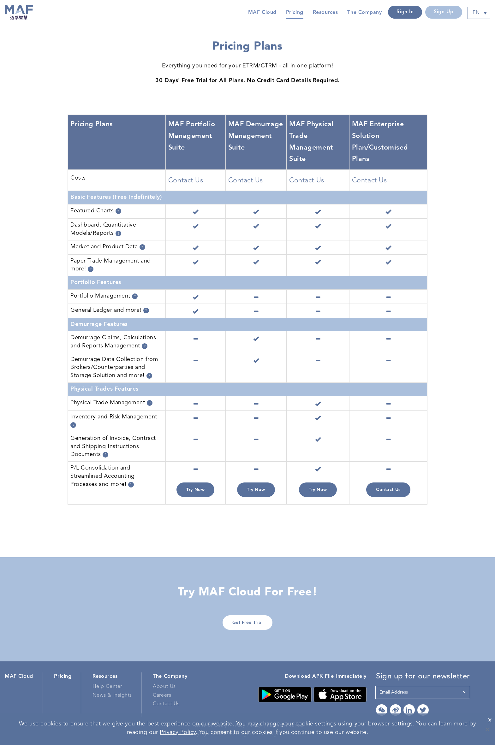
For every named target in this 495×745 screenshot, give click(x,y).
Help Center (107, 686)
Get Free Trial (247, 622)
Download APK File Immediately (326, 676)
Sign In (405, 12)
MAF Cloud (262, 12)
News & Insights (112, 695)
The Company (170, 676)
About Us (164, 686)
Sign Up (444, 12)
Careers (162, 695)
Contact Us (388, 490)
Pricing (294, 12)
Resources (105, 676)
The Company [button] (364, 12)
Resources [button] (325, 12)
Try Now (195, 490)
